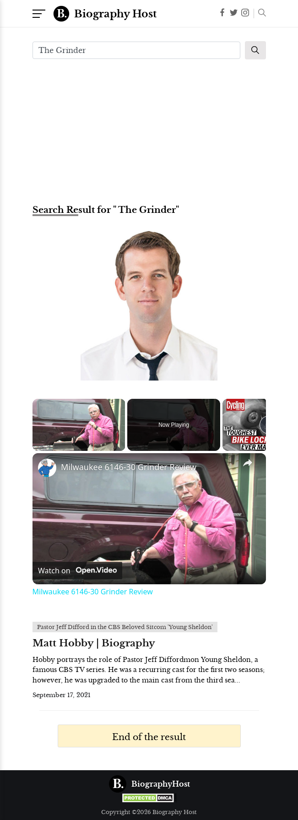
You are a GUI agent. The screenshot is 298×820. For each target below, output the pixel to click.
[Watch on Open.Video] (77, 570)
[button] (260, 14)
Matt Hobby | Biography (94, 643)
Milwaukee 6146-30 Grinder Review (128, 466)
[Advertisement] (149, 131)
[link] (47, 468)
